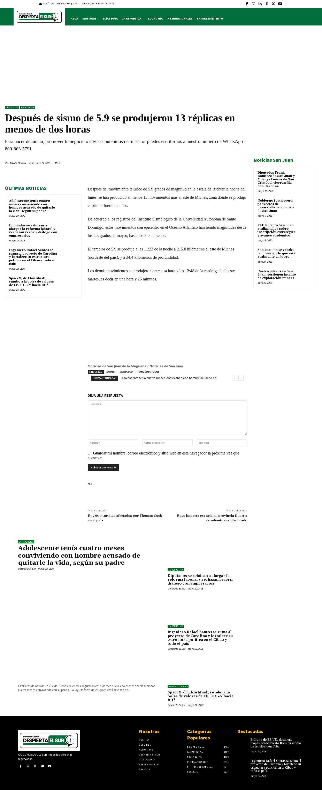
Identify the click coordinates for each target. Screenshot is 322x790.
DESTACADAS (12, 107)
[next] (241, 378)
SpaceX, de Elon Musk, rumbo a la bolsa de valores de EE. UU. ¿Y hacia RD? (31, 281)
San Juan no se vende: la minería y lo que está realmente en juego (276, 253)
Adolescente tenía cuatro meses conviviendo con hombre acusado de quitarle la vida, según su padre (32, 206)
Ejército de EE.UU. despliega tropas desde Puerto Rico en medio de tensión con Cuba (276, 743)
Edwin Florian (18, 163)
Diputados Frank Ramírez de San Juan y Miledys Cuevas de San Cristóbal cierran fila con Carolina (276, 179)
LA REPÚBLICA (26, 542)
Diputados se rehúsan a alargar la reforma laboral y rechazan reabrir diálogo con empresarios (33, 231)
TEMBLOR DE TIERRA (148, 371)
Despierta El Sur (27, 568)
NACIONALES (27, 107)
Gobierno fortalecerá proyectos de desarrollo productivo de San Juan (276, 206)
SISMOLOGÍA (126, 371)
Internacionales (178, 686)
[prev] (234, 378)
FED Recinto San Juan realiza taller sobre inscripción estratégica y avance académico (277, 230)
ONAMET (110, 371)
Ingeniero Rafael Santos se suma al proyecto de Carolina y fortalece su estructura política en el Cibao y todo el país (33, 257)
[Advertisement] (161, 67)
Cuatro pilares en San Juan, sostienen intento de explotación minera (277, 274)
